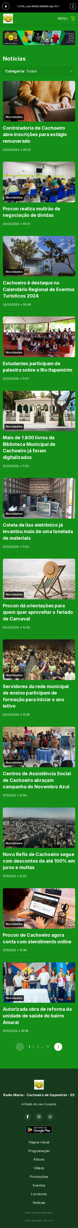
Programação (39, 1151)
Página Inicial (39, 1142)
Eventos (39, 1185)
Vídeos (39, 1168)
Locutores (39, 1194)
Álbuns (38, 1159)
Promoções (39, 1177)
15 (47, 1047)
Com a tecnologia (39, 1220)
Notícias (39, 1203)
